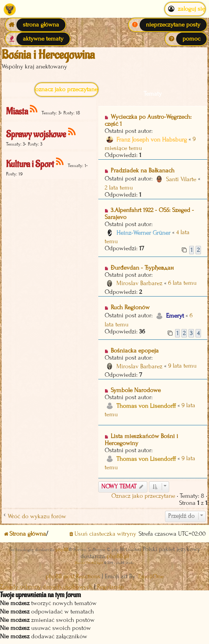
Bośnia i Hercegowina (48, 55)
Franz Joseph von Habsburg (151, 139)
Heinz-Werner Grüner (143, 232)
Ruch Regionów (130, 307)
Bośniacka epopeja (135, 350)
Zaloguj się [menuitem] (185, 9)
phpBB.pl (118, 556)
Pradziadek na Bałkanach (142, 170)
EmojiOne (151, 576)
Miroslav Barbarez (139, 283)
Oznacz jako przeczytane (66, 89)
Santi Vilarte (181, 179)
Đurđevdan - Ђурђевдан (142, 267)
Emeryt (175, 315)
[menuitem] (167, 25)
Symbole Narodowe (136, 390)
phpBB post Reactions (73, 576)
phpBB (62, 549)
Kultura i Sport (30, 164)
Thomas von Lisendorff (146, 406)
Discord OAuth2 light (89, 563)
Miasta (17, 111)
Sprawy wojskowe (36, 134)
